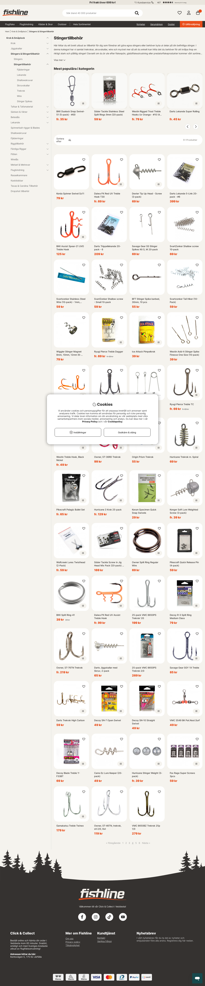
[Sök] (102, 13)
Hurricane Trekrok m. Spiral (184, 457)
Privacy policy (73, 942)
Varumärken (156, 24)
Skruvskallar (23, 85)
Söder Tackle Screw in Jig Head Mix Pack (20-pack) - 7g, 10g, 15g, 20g (108, 564)
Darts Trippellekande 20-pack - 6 (107, 248)
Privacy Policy (90, 421)
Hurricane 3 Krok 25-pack (108, 509)
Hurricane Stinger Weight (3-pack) (147, 775)
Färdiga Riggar (28, 148)
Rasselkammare (19, 175)
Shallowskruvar (25, 80)
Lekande (21, 74)
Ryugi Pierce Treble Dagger (108, 351)
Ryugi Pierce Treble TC (182, 404)
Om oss (69, 938)
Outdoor (62, 24)
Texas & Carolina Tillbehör (24, 185)
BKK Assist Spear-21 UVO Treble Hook (70, 248)
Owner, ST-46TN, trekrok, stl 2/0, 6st (107, 827)
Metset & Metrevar (28, 164)
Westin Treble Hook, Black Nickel (70, 458)
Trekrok (21, 90)
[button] (178, 2)
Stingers (18, 59)
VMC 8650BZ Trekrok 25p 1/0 (146, 827)
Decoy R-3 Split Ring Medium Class (181, 616)
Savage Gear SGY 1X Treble (184, 667)
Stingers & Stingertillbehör (41, 31)
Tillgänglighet (73, 945)
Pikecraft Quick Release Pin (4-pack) (184, 564)
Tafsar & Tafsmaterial (28, 106)
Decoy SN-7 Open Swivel (107, 720)
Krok (28, 43)
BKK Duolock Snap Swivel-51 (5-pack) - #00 (70, 113)
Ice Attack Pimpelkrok (143, 351)
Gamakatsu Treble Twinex (70, 825)
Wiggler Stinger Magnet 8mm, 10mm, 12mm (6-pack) (69, 353)
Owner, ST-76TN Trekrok (69, 667)
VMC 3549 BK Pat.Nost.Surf (185, 720)
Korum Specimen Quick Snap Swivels (144, 511)
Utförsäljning (191, 24)
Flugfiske (10, 24)
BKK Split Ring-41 (65, 615)
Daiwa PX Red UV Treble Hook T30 (107, 195)
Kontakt (101, 938)
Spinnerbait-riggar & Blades (25, 127)
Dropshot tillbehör (20, 191)
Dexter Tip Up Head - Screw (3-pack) (147, 195)
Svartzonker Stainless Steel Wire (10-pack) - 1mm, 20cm (70, 300)
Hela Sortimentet (82, 24)
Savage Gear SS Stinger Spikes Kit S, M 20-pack (145, 248)
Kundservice (144, 2)
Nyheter (141, 24)
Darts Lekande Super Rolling (185, 111)
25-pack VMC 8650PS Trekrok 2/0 (144, 669)
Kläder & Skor (45, 24)
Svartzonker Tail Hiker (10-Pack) (184, 300)
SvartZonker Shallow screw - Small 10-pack (108, 300)
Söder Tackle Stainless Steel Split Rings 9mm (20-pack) (109, 113)
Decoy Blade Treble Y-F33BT (68, 775)
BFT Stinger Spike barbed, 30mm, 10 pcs (146, 300)
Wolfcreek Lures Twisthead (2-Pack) (70, 564)
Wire (19, 96)
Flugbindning (26, 24)
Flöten (28, 154)
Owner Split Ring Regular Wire (145, 564)
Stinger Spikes (24, 101)
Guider (171, 24)
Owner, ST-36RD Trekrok (107, 457)
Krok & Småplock (19, 31)
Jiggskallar (28, 48)
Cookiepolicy (115, 421)
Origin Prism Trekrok (142, 457)
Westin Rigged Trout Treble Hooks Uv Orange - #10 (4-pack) (146, 113)
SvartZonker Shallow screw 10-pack (184, 248)
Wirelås (14, 159)
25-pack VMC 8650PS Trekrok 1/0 (144, 616)
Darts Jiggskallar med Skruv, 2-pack (105, 669)
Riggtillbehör (28, 143)
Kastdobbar (17, 180)
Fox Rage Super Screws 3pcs (182, 775)
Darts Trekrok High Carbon (70, 720)
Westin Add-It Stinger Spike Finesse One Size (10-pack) (184, 353)
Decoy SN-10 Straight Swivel (143, 722)
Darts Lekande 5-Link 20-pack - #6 (183, 195)
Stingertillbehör (29, 64)
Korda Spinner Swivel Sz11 (70, 193)
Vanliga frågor (104, 941)
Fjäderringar (23, 69)
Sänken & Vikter (28, 111)
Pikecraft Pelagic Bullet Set (70, 509)
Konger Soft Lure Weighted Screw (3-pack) (184, 511)
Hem (7, 31)
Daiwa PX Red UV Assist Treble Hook (107, 616)
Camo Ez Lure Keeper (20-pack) (108, 775)
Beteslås (28, 117)
